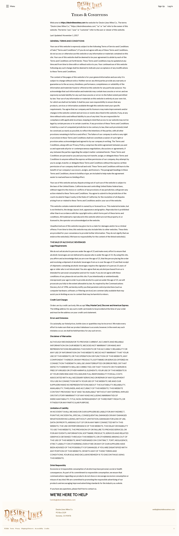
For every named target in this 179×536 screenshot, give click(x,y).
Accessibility (39, 528)
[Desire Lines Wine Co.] (28, 515)
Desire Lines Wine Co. (89, 6)
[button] (10, 6)
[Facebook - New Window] (174, 528)
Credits (46, 528)
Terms (12, 528)
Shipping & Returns (27, 528)
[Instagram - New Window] (173, 528)
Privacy (17, 528)
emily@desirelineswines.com (63, 500)
